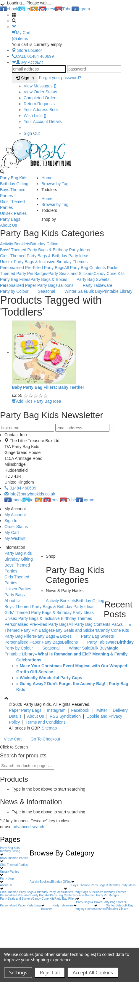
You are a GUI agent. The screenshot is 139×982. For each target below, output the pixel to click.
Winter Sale (75, 291)
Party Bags (19, 219)
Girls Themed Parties (19, 204)
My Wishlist (14, 538)
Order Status (16, 526)
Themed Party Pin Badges (24, 273)
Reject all (50, 972)
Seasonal (49, 291)
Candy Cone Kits (109, 273)
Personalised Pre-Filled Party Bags (32, 267)
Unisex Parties (19, 213)
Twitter (24, 9)
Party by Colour (17, 291)
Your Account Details (43, 121)
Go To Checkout (45, 739)
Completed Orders (40, 97)
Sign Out (32, 133)
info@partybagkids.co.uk (29, 494)
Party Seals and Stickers (70, 273)
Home (46, 177)
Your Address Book (41, 109)
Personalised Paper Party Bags (29, 285)
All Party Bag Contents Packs (91, 267)
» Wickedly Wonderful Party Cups (49, 677)
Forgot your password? (60, 77)
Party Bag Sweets (96, 279)
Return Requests (39, 103)
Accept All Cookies (93, 972)
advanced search (28, 826)
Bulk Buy (94, 291)
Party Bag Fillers (15, 279)
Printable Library (117, 291)
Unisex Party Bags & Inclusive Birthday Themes (47, 262)
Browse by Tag (55, 183)
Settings (18, 972)
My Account (15, 514)
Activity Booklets (15, 243)
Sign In (25, 78)
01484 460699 (20, 488)
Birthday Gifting (19, 184)
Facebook (9, 9)
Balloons (69, 285)
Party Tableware (97, 285)
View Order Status (40, 91)
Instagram (81, 9)
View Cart (13, 739)
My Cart (11, 532)
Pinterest (47, 9)
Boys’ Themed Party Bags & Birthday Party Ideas (48, 250)
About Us (19, 225)
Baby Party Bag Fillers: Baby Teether (48, 387)
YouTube (63, 9)
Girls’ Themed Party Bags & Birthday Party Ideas (48, 256)
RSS (34, 9)
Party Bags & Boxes (52, 279)
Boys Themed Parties (19, 192)
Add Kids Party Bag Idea (36, 401)
